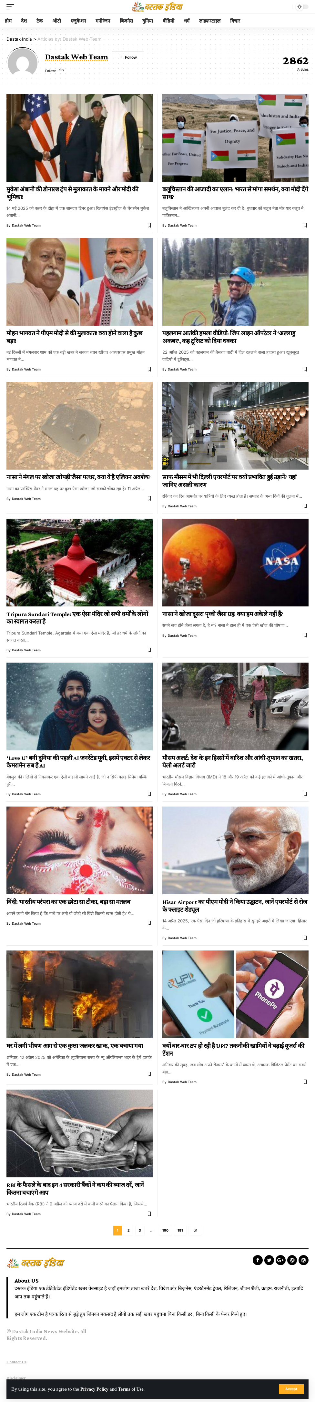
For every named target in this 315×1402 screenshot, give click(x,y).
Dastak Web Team (26, 225)
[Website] (61, 71)
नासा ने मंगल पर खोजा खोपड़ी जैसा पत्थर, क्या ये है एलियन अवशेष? (78, 477)
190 (165, 1231)
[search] (285, 7)
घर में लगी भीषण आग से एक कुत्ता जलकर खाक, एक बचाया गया (74, 1045)
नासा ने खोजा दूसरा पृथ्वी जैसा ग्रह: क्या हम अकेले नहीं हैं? (222, 614)
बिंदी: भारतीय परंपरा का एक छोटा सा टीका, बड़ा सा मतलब (68, 902)
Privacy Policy (95, 1389)
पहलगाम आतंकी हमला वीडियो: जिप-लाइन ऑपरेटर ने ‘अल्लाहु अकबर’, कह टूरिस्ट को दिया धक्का (228, 337)
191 (180, 1231)
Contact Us (16, 1362)
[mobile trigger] (11, 6)
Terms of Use (133, 1389)
